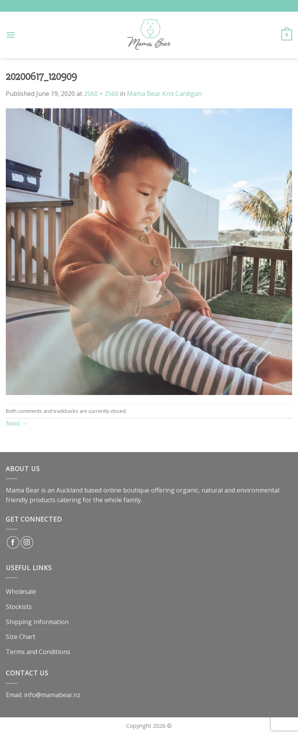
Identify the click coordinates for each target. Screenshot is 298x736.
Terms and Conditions (38, 651)
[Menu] (10, 34)
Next (17, 423)
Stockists (19, 606)
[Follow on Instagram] (27, 542)
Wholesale (21, 591)
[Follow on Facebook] (13, 542)
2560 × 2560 (101, 93)
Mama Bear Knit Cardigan (164, 93)
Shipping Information (37, 622)
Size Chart (20, 636)
